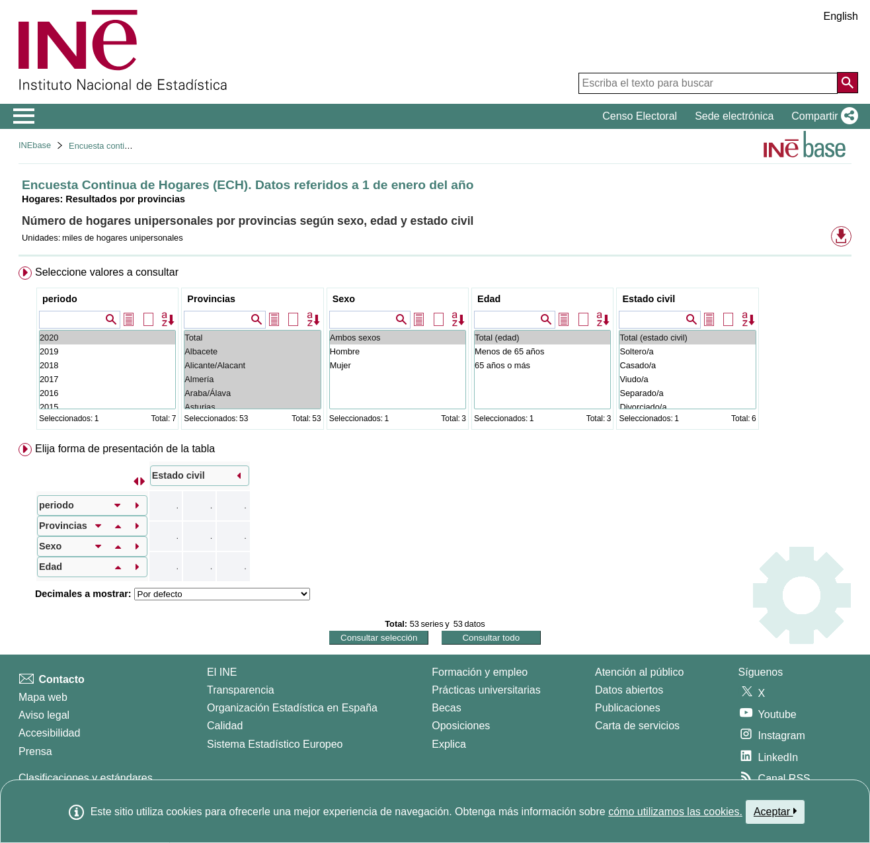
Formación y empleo (480, 672)
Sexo (344, 299)
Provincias (211, 299)
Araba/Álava (252, 393)
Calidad (225, 725)
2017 (107, 379)
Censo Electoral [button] (639, 116)
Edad (488, 299)
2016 (107, 393)
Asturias (252, 407)
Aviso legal (44, 715)
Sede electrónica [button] (734, 116)
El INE (222, 672)
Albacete (252, 351)
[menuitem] (435, 350)
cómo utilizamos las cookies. (675, 811)
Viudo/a (687, 379)
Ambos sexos (397, 337)
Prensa (35, 751)
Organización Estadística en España (292, 707)
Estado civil (648, 299)
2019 (107, 351)
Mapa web (43, 697)
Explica (449, 744)
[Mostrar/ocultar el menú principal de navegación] (24, 116)
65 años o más (542, 365)
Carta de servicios (637, 725)
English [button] (841, 16)
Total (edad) (542, 337)
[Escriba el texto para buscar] (708, 83)
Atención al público (639, 672)
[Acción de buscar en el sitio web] (847, 82)
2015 (107, 407)
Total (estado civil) (687, 337)
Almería (252, 379)
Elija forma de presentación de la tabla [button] (125, 448)
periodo (59, 299)
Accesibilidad (49, 733)
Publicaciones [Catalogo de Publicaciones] (627, 707)
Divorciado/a (687, 407)
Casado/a (687, 365)
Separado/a (687, 393)
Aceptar (775, 811)
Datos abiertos (629, 690)
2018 (107, 365)
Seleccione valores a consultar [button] (106, 272)
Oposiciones (461, 725)
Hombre (397, 351)
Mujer (397, 365)
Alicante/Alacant (252, 365)
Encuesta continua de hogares (126, 146)
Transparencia (240, 690)
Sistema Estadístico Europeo (274, 744)
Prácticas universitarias (486, 690)
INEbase (35, 145)
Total (252, 337)
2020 (107, 337)
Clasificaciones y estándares (86, 777)
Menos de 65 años (542, 351)
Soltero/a (687, 351)
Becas (446, 707)
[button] (822, 116)
